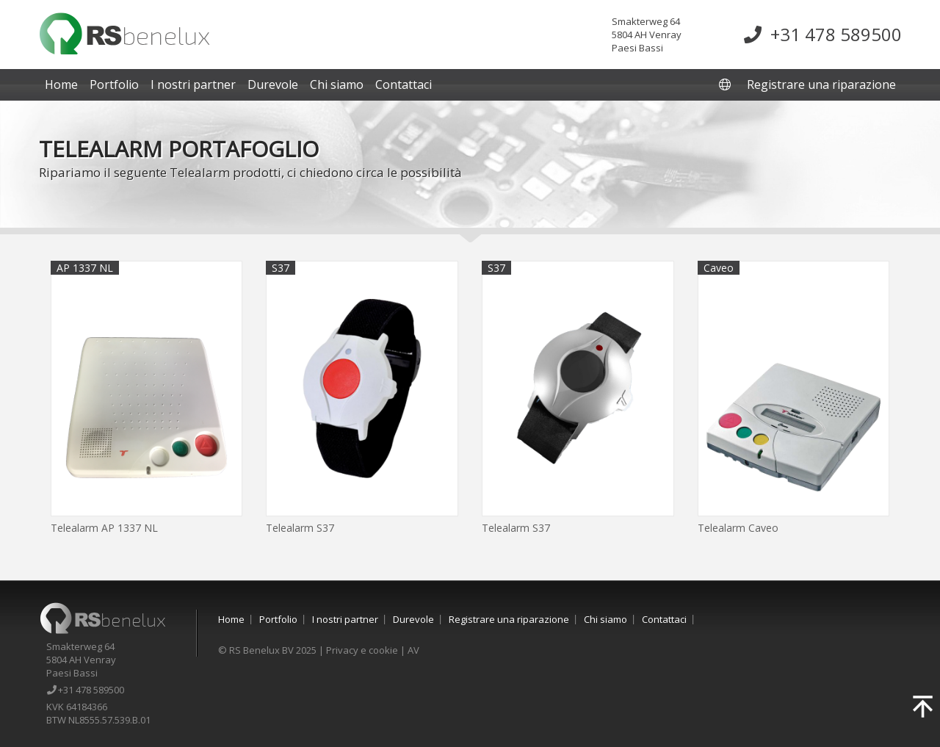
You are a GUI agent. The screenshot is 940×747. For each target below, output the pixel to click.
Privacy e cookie (362, 650)
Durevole (272, 84)
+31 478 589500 (823, 34)
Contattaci (403, 84)
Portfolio (114, 84)
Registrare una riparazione (821, 84)
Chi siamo (337, 84)
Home (61, 84)
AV (413, 650)
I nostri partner (193, 84)
